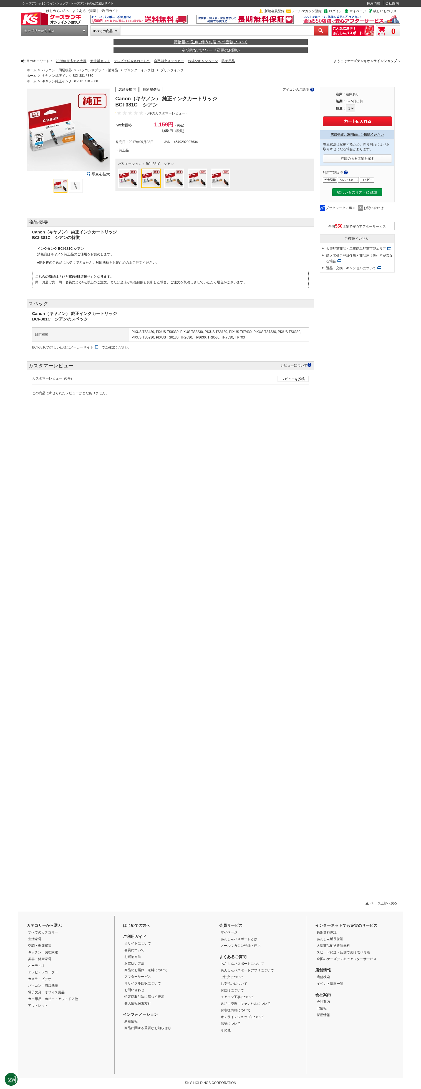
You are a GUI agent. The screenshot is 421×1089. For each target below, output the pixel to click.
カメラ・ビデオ (39, 979)
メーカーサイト (81, 347)
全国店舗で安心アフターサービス (357, 226)
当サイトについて (137, 943)
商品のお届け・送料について (146, 970)
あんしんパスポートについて (242, 964)
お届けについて (232, 990)
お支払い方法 (134, 963)
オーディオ (36, 966)
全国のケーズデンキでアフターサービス (347, 959)
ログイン (335, 11)
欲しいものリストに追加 (357, 192)
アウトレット (38, 1005)
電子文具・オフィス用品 (46, 992)
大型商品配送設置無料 (333, 946)
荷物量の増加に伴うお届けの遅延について (211, 42)
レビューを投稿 (293, 379)
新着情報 (131, 1021)
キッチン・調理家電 (43, 952)
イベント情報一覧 (330, 984)
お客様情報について (236, 1010)
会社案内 (392, 3)
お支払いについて (234, 984)
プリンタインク (172, 70)
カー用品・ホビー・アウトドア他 (53, 999)
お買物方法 (132, 957)
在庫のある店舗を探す (357, 159)
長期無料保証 (327, 932)
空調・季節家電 (39, 946)
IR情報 (322, 1008)
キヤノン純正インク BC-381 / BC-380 (70, 81)
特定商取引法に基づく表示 (144, 997)
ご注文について (232, 977)
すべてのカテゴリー (43, 932)
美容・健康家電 (39, 959)
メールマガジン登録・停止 (241, 946)
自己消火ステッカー (169, 61)
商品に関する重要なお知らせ (147, 1028)
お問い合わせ (374, 208)
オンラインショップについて (242, 1017)
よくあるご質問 (84, 11)
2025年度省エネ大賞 (71, 61)
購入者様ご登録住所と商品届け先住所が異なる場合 (359, 258)
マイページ (357, 11)
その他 (226, 1030)
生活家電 (34, 939)
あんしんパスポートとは (239, 939)
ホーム (32, 70)
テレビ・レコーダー (43, 972)
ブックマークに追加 (341, 208)
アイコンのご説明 (296, 89)
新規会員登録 (274, 11)
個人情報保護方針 (137, 1003)
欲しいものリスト (386, 11)
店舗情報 (323, 970)
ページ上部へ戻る (383, 903)
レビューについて (294, 365)
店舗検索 (323, 977)
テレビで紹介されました (132, 61)
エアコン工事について (237, 997)
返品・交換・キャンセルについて (351, 268)
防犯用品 (228, 61)
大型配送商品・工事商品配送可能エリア (356, 249)
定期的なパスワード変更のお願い (210, 50)
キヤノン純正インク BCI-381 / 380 (67, 76)
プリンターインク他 (139, 70)
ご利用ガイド (109, 11)
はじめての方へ (57, 11)
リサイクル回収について (142, 983)
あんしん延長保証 (330, 939)
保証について (231, 1024)
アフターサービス (137, 977)
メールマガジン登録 (307, 11)
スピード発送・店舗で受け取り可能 (343, 952)
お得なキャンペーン (203, 61)
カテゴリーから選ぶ (39, 31)
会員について (134, 950)
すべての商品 (103, 31)
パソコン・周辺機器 (57, 70)
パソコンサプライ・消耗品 (98, 70)
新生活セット (100, 61)
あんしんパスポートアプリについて (247, 970)
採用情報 (373, 3)
